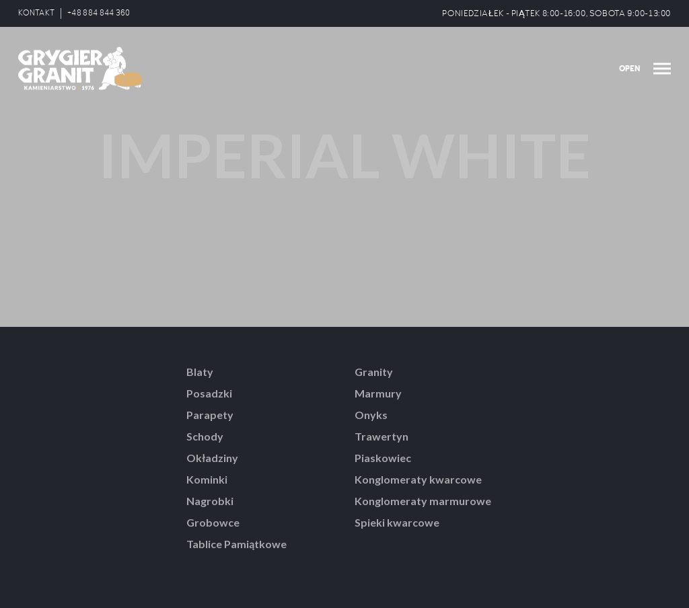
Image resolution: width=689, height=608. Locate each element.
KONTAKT (36, 13)
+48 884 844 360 (99, 13)
